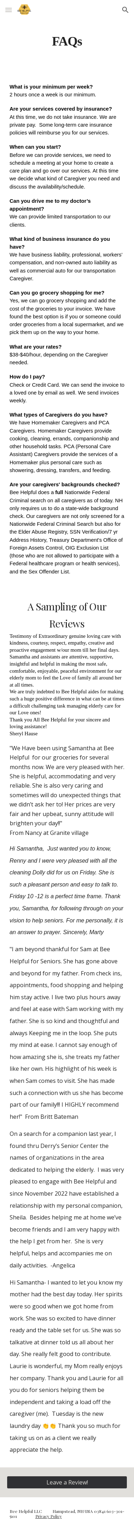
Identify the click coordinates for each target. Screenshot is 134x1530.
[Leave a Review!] (67, 1482)
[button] (8, 10)
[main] (67, 41)
